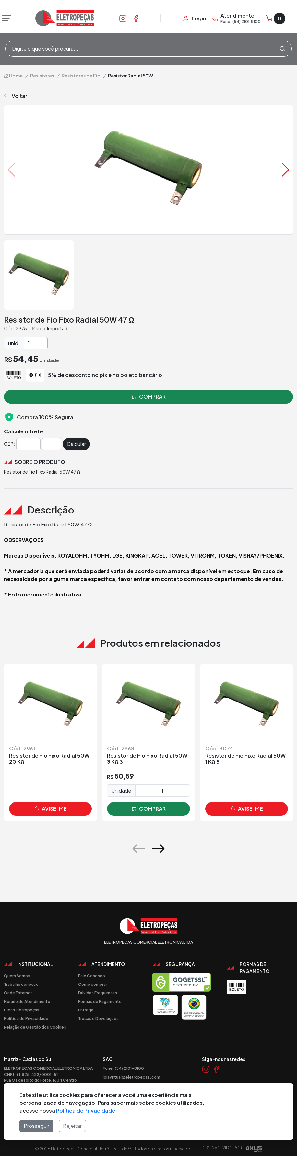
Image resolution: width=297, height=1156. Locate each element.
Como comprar (92, 984)
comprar (148, 809)
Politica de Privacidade (26, 1018)
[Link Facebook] (136, 18)
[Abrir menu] (5, 18)
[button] (285, 170)
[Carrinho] (275, 18)
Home (13, 75)
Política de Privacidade (85, 1110)
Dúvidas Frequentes (97, 992)
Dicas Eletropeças (21, 1009)
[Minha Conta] (194, 18)
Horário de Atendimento (27, 1001)
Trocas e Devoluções (98, 1018)
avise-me (50, 809)
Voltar (15, 96)
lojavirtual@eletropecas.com (131, 1076)
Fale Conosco (91, 975)
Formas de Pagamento (100, 1001)
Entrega (85, 1009)
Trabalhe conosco (21, 984)
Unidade (121, 790)
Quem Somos (17, 975)
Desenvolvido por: (231, 1150)
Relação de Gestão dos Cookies (35, 1027)
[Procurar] (282, 48)
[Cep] (28, 444)
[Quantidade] (36, 343)
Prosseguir (36, 1125)
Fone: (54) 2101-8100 (123, 1068)
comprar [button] (148, 397)
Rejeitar (72, 1125)
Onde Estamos (18, 992)
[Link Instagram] (123, 18)
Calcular (76, 444)
